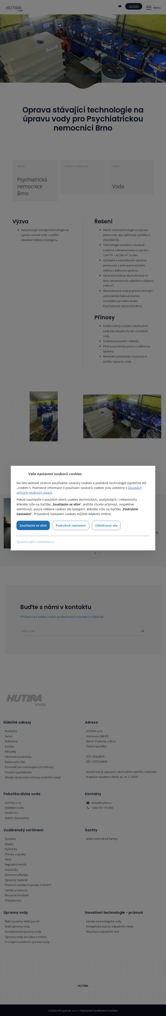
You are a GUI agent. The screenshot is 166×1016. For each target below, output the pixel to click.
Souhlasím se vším (33, 525)
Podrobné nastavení (71, 525)
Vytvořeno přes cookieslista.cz (35, 542)
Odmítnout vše (106, 525)
